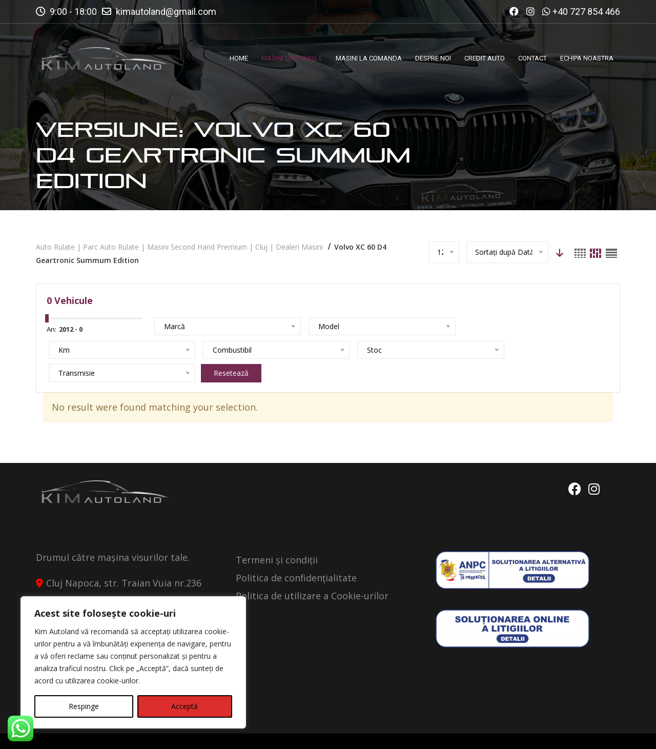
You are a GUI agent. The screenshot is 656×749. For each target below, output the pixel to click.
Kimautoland (141, 732)
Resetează (264, 350)
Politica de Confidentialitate (513, 732)
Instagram (594, 466)
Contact (600, 732)
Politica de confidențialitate (296, 555)
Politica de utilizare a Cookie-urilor (312, 572)
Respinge (84, 706)
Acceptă (184, 706)
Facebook (572, 466)
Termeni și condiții (277, 537)
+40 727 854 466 (586, 11)
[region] (133, 662)
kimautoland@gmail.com (166, 11)
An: (51, 329)
